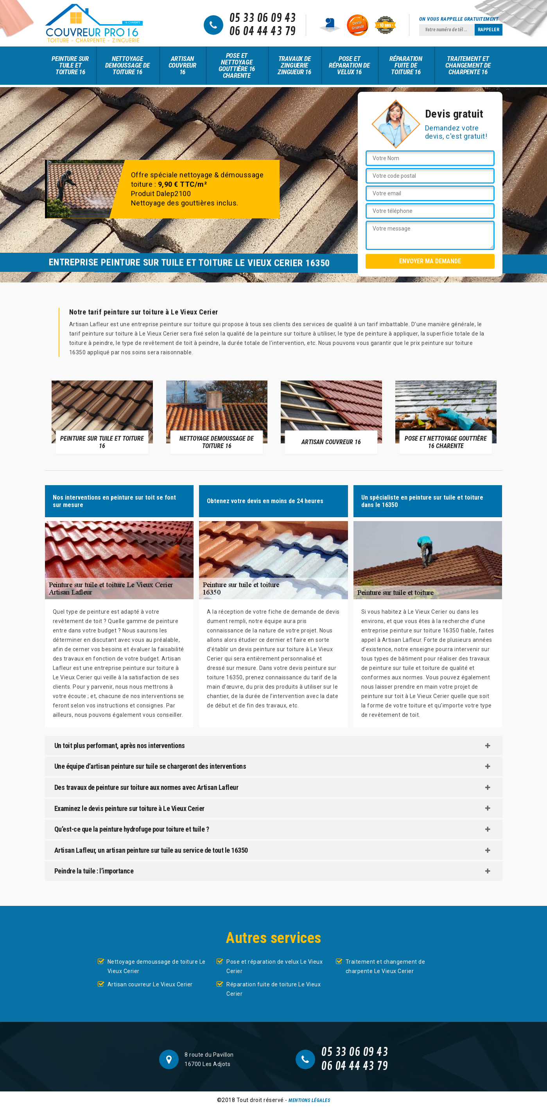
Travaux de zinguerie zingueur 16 (294, 65)
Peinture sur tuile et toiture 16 (70, 65)
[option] (102, 417)
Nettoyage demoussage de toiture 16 (127, 65)
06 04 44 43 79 (262, 31)
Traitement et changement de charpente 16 (467, 65)
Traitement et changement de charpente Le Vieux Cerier (385, 966)
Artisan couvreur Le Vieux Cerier (150, 984)
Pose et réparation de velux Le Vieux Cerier (274, 966)
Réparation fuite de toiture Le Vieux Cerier (273, 989)
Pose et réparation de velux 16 (349, 65)
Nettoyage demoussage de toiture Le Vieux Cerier (157, 966)
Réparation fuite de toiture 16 (405, 65)
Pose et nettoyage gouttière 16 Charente (237, 65)
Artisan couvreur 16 (182, 65)
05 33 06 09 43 (262, 18)
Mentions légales (309, 1100)
